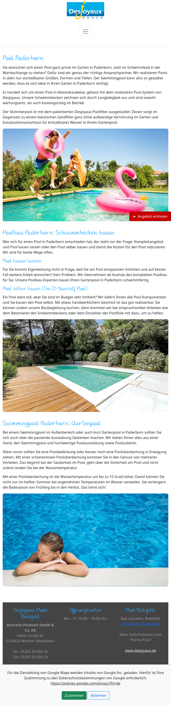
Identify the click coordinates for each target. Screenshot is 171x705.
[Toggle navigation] (85, 31)
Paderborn (150, 623)
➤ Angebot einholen (150, 216)
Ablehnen (98, 695)
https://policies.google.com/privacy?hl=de (85, 683)
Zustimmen (74, 695)
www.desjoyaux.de (140, 650)
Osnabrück (131, 623)
